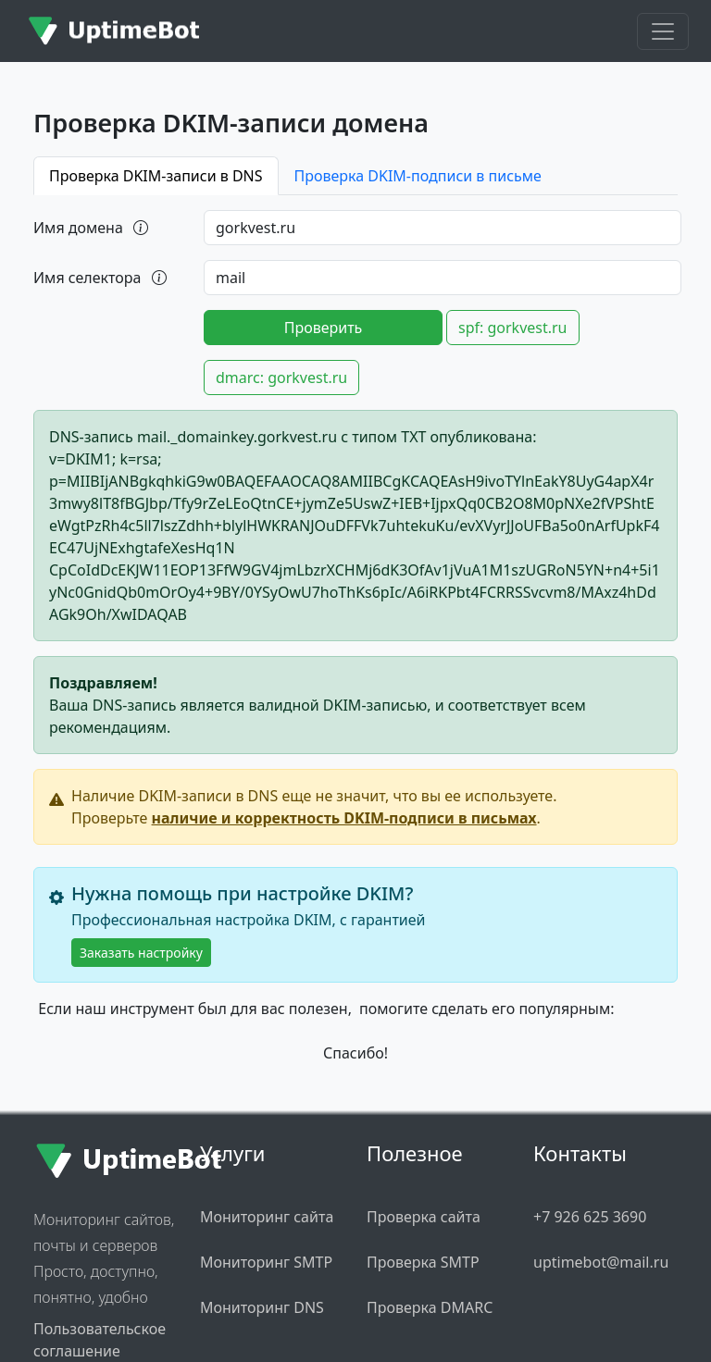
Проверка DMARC (430, 1307)
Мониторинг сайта (266, 1217)
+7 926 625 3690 (589, 1217)
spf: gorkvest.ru (513, 327)
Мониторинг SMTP (266, 1262)
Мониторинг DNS (262, 1307)
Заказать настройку (141, 952)
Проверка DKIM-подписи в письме (418, 176)
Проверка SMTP (423, 1262)
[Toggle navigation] (663, 31)
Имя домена (92, 227)
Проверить (323, 327)
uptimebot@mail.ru (600, 1262)
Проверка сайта (423, 1217)
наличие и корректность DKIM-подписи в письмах (344, 818)
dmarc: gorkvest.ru (281, 377)
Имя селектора (101, 277)
